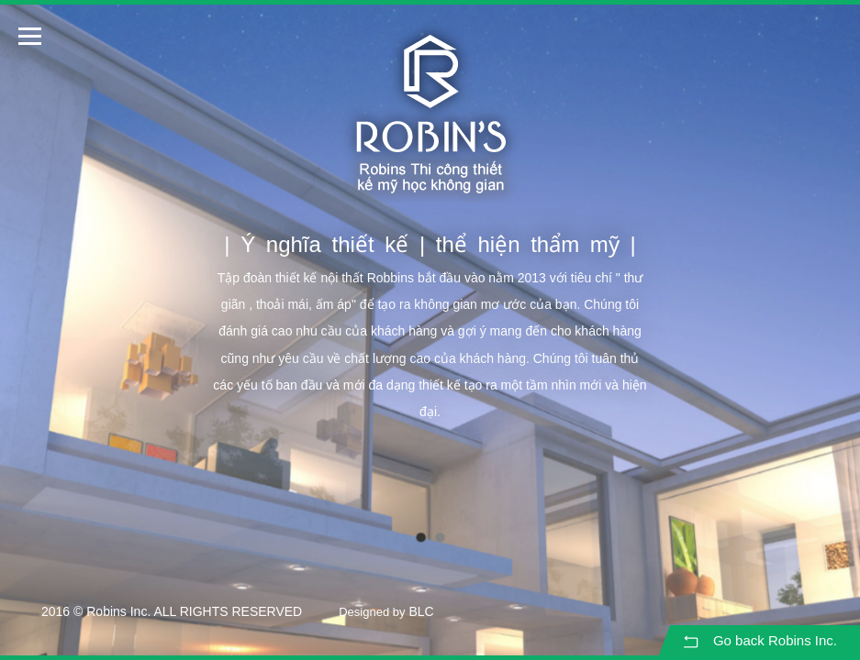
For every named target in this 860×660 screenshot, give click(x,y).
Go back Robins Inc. (759, 641)
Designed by (372, 612)
